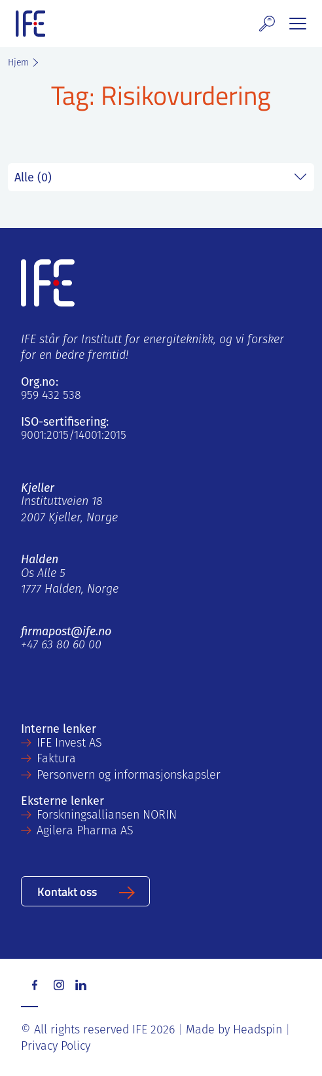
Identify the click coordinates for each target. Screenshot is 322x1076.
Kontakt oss (67, 891)
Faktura (56, 759)
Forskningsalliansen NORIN (107, 815)
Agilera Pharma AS (85, 831)
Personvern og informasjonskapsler (129, 776)
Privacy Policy (55, 1047)
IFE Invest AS (69, 743)
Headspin (257, 1030)
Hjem (18, 63)
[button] (267, 23)
